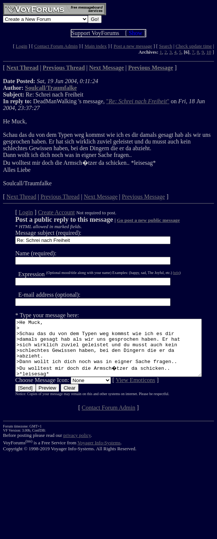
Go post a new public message (138, 220)
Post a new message (133, 46)
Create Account (46, 212)
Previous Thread (60, 196)
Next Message (101, 196)
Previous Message (143, 196)
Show (135, 33)
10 (208, 52)
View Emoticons (126, 391)
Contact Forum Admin (56, 46)
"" (137, 101)
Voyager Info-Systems (99, 454)
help (166, 273)
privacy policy (77, 446)
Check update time (194, 46)
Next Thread (21, 196)
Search (165, 46)
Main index (95, 46)
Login (21, 46)
